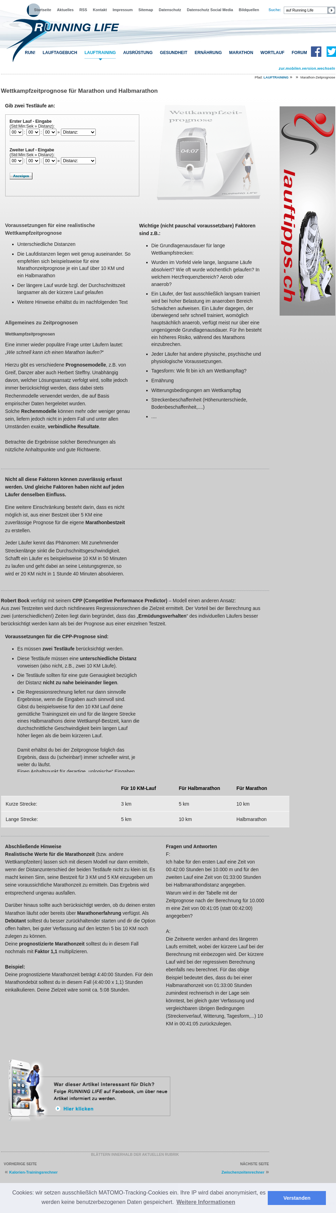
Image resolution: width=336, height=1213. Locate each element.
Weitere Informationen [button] (206, 1202)
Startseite (42, 10)
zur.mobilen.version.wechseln (307, 68)
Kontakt (100, 10)
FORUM (299, 52)
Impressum (122, 10)
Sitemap (146, 10)
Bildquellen (249, 10)
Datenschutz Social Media (210, 10)
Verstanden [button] (297, 1198)
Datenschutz (170, 10)
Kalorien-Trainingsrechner (33, 1172)
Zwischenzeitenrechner (243, 1172)
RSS (83, 10)
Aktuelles (65, 10)
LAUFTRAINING (100, 52)
